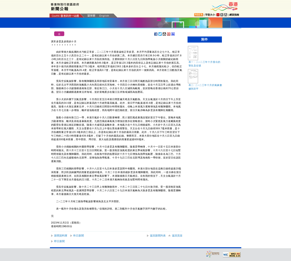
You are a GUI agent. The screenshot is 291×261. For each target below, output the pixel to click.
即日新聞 (59, 241)
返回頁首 (177, 235)
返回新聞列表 (158, 235)
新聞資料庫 (60, 235)
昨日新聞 (78, 235)
